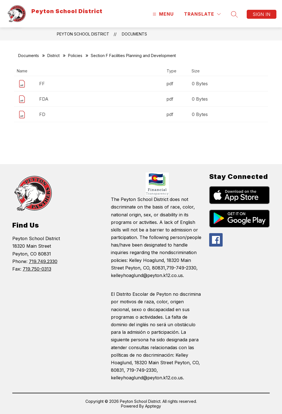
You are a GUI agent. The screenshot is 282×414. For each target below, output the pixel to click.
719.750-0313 (37, 269)
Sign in (262, 14)
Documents (134, 34)
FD (42, 114)
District (53, 55)
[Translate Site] (202, 14)
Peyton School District (83, 34)
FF (42, 83)
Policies (75, 55)
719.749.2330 (43, 261)
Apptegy (153, 406)
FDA (43, 99)
